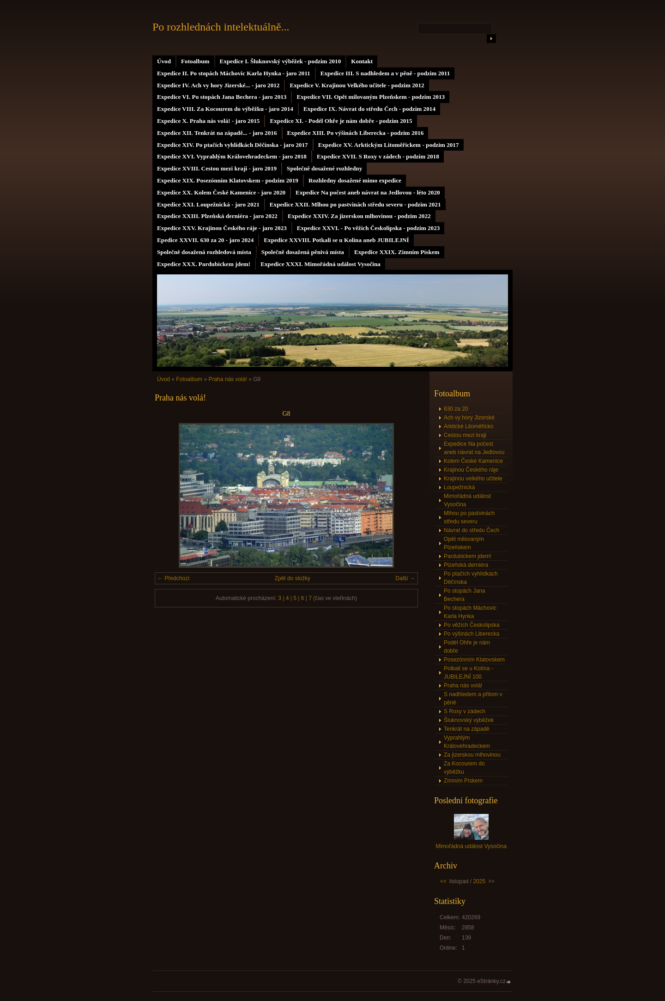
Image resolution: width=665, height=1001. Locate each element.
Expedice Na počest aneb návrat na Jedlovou (474, 448)
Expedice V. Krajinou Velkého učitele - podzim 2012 (357, 85)
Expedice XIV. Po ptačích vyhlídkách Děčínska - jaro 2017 (232, 144)
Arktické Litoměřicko (468, 426)
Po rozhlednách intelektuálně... (221, 27)
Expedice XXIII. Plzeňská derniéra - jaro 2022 (217, 215)
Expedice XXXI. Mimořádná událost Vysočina (320, 264)
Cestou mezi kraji (465, 435)
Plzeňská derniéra (466, 565)
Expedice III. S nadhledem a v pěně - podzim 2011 (385, 73)
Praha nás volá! (227, 379)
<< (443, 881)
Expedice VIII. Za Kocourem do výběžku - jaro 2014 (225, 108)
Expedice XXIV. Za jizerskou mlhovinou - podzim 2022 (359, 215)
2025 (479, 881)
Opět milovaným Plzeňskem (464, 543)
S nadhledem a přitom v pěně (473, 698)
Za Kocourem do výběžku (464, 767)
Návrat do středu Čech (471, 530)
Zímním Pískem (463, 780)
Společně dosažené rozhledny (324, 168)
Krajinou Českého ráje (471, 470)
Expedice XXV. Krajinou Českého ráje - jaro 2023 (222, 227)
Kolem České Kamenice (473, 461)
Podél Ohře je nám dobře (467, 646)
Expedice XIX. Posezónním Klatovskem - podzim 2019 (227, 180)
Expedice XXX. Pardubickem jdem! (203, 264)
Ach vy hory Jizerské (469, 417)
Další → (405, 578)
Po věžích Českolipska (472, 625)
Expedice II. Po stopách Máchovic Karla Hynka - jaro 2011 (233, 73)
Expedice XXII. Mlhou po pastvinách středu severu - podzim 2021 (355, 204)
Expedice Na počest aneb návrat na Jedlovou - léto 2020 (368, 192)
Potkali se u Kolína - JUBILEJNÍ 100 (468, 672)
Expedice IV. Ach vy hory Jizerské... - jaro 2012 (218, 85)
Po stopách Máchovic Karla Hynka (470, 612)
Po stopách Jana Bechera (464, 595)
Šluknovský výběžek (469, 720)
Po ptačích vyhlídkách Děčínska (471, 577)
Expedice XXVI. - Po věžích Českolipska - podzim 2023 (368, 227)
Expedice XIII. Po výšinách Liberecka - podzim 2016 (355, 132)
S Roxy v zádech (464, 711)
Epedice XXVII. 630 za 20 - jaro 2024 (205, 240)
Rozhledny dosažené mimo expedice (354, 180)
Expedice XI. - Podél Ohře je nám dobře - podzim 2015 (341, 120)
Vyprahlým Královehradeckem (467, 741)
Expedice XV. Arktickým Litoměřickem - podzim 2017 (388, 144)
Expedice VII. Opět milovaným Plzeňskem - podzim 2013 (370, 96)
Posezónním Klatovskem (474, 659)
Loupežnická (459, 487)
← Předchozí (173, 578)
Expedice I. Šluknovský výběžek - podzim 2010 (280, 61)
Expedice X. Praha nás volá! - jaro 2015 (208, 120)
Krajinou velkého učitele (473, 478)
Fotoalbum (195, 61)
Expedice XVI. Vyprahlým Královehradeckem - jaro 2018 (232, 156)
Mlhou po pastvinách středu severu (469, 517)
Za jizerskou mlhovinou (472, 755)
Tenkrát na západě (467, 729)
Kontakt (362, 61)
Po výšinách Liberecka (471, 634)
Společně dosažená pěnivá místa (302, 252)
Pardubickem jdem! (467, 556)
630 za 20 (456, 409)
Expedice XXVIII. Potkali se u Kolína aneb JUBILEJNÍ (336, 240)
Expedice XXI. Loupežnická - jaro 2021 (208, 204)
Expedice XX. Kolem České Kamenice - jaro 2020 (221, 192)
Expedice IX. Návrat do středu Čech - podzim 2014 (369, 108)
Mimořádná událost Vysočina (467, 500)
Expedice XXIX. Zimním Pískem (397, 252)
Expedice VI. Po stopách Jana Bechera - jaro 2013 (221, 96)
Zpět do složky (292, 578)
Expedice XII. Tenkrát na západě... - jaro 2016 (217, 132)
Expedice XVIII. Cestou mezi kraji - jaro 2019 (217, 168)
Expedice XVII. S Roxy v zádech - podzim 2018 (378, 156)
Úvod (164, 61)
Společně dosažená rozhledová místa (204, 252)
